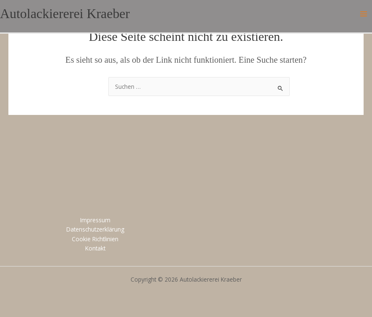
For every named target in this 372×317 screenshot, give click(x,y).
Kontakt (95, 248)
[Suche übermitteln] (280, 87)
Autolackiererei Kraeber (65, 13)
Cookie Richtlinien (95, 239)
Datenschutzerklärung (95, 229)
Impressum (95, 220)
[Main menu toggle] (363, 14)
